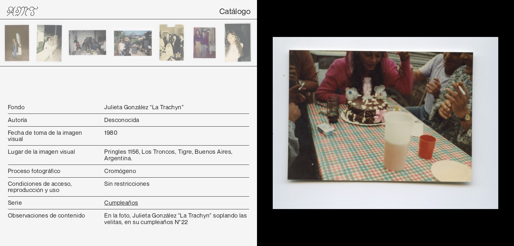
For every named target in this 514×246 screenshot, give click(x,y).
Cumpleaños (121, 202)
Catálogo (234, 11)
